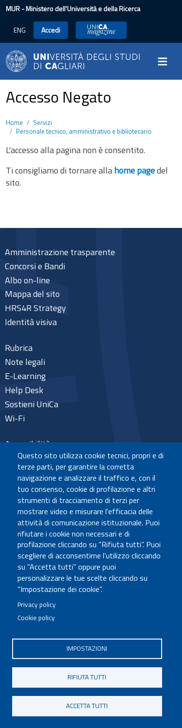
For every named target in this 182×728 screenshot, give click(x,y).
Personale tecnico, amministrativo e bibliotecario (83, 131)
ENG (20, 30)
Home (14, 122)
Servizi (42, 122)
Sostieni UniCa (31, 404)
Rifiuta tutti (86, 677)
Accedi (50, 30)
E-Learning (25, 375)
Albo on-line (27, 280)
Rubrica (19, 347)
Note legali (25, 361)
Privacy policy (36, 604)
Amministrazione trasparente (60, 252)
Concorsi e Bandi (35, 266)
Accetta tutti (87, 706)
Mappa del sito (32, 293)
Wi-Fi (15, 418)
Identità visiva (31, 322)
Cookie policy (36, 618)
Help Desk (24, 390)
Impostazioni (86, 648)
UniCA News (101, 30)
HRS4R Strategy (35, 307)
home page (134, 170)
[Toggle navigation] (165, 61)
